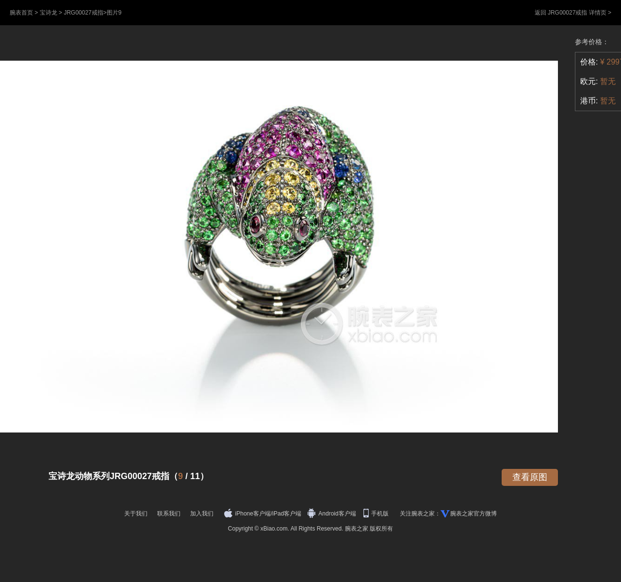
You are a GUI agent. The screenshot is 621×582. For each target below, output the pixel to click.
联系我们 (168, 513)
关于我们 (135, 513)
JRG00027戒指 (83, 12)
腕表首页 (21, 12)
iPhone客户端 (247, 513)
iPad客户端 (286, 513)
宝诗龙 (48, 12)
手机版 (376, 513)
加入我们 (201, 513)
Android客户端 (333, 513)
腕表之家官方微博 (473, 513)
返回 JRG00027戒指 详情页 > (573, 12)
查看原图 (529, 477)
